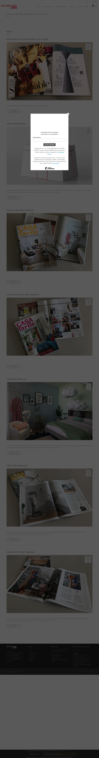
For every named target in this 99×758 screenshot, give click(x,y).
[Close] (68, 114)
